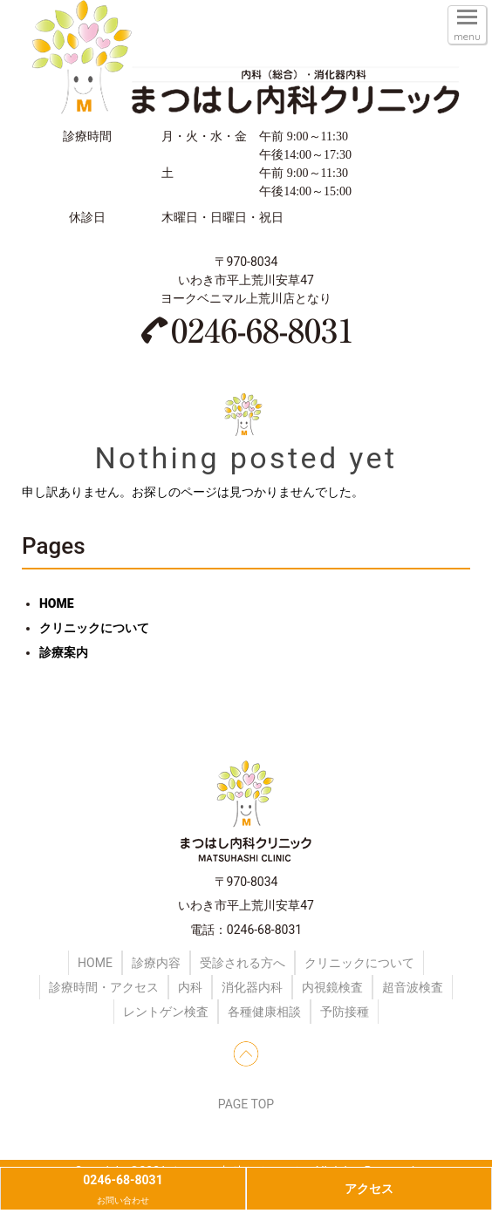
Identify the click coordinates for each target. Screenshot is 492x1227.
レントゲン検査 (165, 1012)
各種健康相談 (264, 1012)
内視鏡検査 (332, 987)
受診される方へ (242, 963)
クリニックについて (94, 628)
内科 (190, 987)
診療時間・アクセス (104, 987)
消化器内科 (252, 987)
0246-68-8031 (123, 1191)
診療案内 (63, 652)
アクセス (369, 1189)
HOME (56, 603)
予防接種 (344, 1012)
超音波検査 (412, 987)
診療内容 (156, 963)
